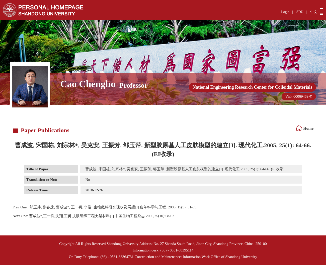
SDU (299, 12)
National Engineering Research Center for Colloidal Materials (252, 87)
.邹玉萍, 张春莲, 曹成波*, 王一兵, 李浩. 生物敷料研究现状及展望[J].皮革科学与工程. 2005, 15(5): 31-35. (105, 207)
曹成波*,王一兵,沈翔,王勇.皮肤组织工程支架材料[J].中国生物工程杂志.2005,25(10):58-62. (94, 216)
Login (285, 12)
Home (308, 128)
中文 (313, 12)
